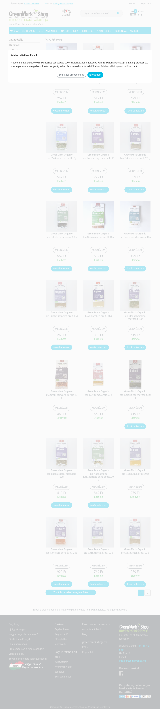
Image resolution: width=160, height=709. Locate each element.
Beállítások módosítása (71, 74)
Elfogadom (95, 74)
